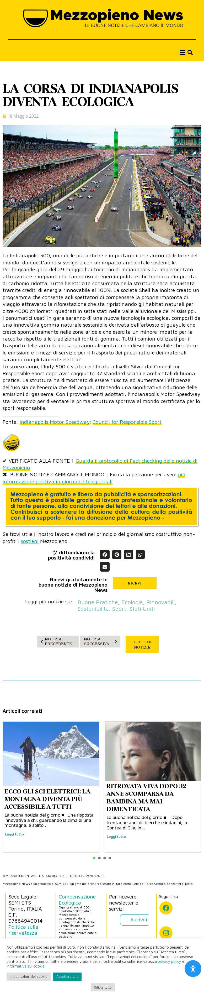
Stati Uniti (142, 608)
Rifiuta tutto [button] (103, 987)
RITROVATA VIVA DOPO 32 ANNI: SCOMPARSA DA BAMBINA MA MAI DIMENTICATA (146, 797)
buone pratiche (98, 602)
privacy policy (169, 961)
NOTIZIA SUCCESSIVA (101, 641)
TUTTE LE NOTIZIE (142, 645)
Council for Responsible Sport (127, 422)
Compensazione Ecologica (77, 900)
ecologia (132, 602)
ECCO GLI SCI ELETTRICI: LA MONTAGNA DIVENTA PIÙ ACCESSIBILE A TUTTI (47, 799)
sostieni (30, 541)
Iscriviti (139, 919)
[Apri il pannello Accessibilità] (193, 968)
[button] (104, 554)
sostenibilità (93, 608)
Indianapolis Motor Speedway (55, 422)
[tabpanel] (51, 787)
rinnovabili (160, 602)
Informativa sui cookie (26, 966)
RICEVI (135, 583)
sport (119, 608)
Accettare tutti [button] (67, 976)
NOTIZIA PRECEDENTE (55, 641)
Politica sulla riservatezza (23, 930)
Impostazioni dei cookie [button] (28, 976)
